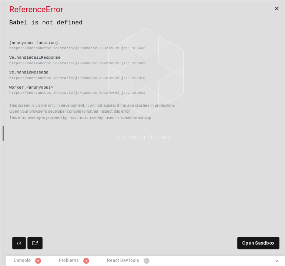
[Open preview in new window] (35, 243)
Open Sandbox (258, 243)
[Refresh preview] (19, 243)
